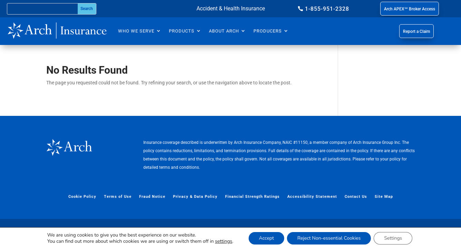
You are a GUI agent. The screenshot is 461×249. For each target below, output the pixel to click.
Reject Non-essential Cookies (329, 238)
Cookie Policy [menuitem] (82, 196)
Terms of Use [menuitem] (118, 196)
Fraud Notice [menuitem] (152, 196)
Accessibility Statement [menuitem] (312, 196)
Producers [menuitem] (267, 31)
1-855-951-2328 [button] (327, 9)
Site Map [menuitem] (384, 196)
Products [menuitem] (181, 31)
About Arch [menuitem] (224, 31)
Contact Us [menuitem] (356, 196)
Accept (266, 238)
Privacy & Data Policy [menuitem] (195, 196)
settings (223, 241)
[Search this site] (42, 8)
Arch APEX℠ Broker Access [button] (409, 9)
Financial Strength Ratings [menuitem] (252, 196)
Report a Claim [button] (416, 31)
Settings (393, 238)
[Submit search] (87, 8)
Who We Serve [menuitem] (136, 31)
